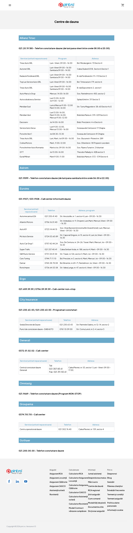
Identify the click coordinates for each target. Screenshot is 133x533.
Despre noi (112, 473)
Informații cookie (115, 510)
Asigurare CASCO (58, 486)
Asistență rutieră (57, 490)
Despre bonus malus (97, 478)
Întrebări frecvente (116, 490)
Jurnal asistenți (95, 473)
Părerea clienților (115, 486)
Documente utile (96, 507)
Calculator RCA (76, 473)
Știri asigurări (94, 494)
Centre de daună (95, 486)
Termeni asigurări (115, 498)
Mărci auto (93, 482)
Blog (109, 478)
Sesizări (110, 482)
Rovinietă (54, 494)
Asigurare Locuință (58, 478)
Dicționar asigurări (96, 511)
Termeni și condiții (115, 494)
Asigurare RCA (56, 473)
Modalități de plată (97, 503)
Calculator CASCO (77, 492)
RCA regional (94, 490)
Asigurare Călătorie (58, 482)
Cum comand (94, 498)
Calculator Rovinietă (78, 504)
